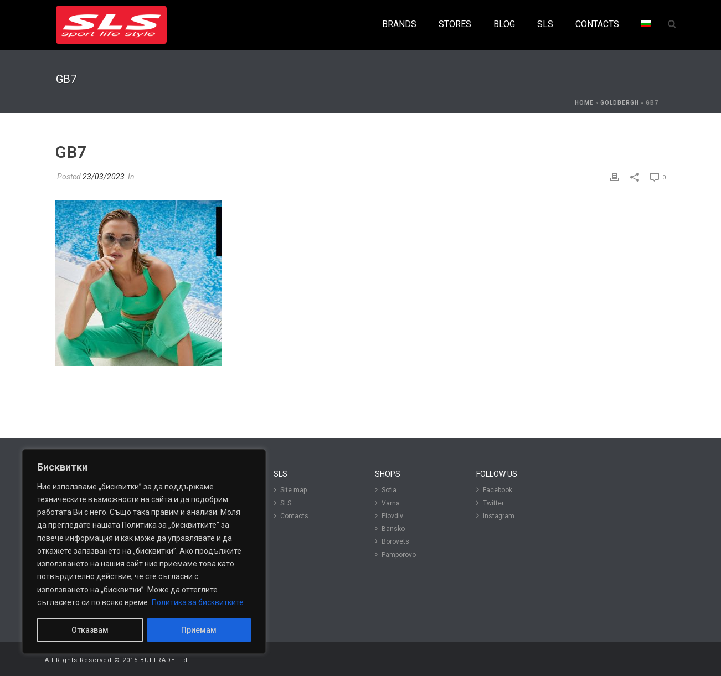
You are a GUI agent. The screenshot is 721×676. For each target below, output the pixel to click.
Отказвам (90, 630)
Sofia (385, 490)
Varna (387, 503)
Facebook (494, 490)
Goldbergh (619, 103)
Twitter (490, 503)
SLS (282, 503)
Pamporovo (395, 554)
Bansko (390, 528)
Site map (290, 490)
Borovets (392, 541)
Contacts (291, 516)
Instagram (495, 516)
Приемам (199, 630)
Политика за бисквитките (198, 602)
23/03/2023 (104, 176)
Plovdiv (389, 516)
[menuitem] (646, 24)
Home (584, 103)
